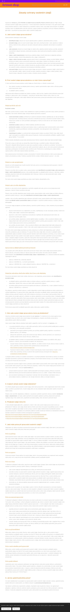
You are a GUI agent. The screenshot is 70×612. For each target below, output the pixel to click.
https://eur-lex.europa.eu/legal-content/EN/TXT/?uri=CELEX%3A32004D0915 (27, 418)
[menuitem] (38, 5)
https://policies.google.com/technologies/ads (22, 347)
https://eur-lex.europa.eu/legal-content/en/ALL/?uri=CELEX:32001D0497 (24, 416)
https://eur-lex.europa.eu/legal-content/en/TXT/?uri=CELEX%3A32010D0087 (25, 414)
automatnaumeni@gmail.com (62, 1)
